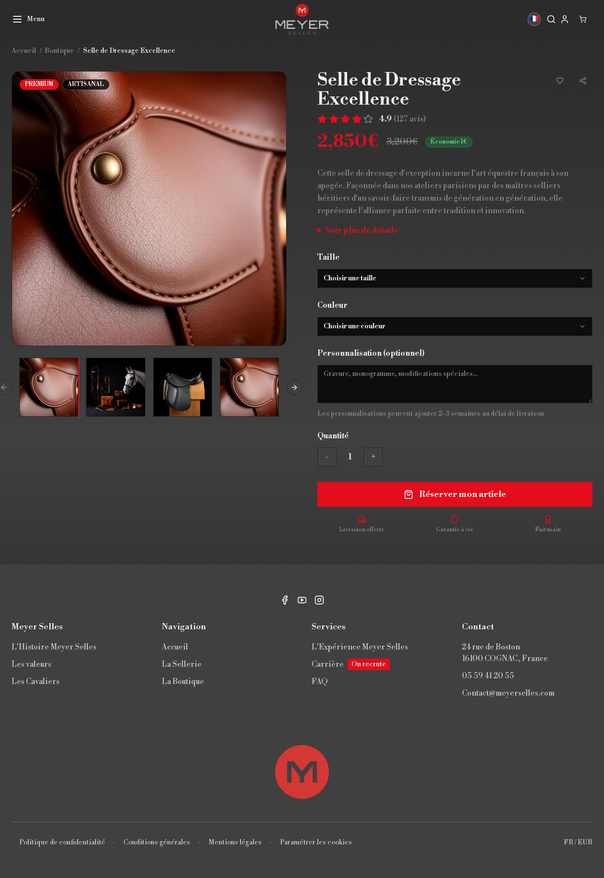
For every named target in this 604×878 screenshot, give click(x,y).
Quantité (333, 436)
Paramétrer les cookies (316, 842)
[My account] (564, 19)
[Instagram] (319, 600)
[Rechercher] (551, 19)
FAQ (320, 681)
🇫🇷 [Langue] (534, 19)
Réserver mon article (455, 494)
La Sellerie (182, 664)
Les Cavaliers (36, 681)
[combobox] (454, 278)
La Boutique (183, 681)
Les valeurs (31, 664)
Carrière (351, 664)
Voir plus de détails (362, 230)
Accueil (175, 647)
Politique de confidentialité (62, 842)
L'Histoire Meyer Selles (54, 647)
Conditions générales (156, 842)
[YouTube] (302, 600)
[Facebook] (285, 600)
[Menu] (28, 19)
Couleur (332, 305)
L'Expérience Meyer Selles (360, 647)
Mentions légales (235, 842)
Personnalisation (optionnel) (370, 353)
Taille (328, 257)
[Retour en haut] (302, 772)
